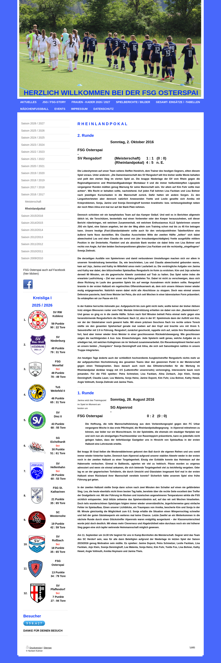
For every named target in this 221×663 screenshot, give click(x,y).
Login (192, 647)
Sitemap (47, 648)
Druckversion (34, 648)
